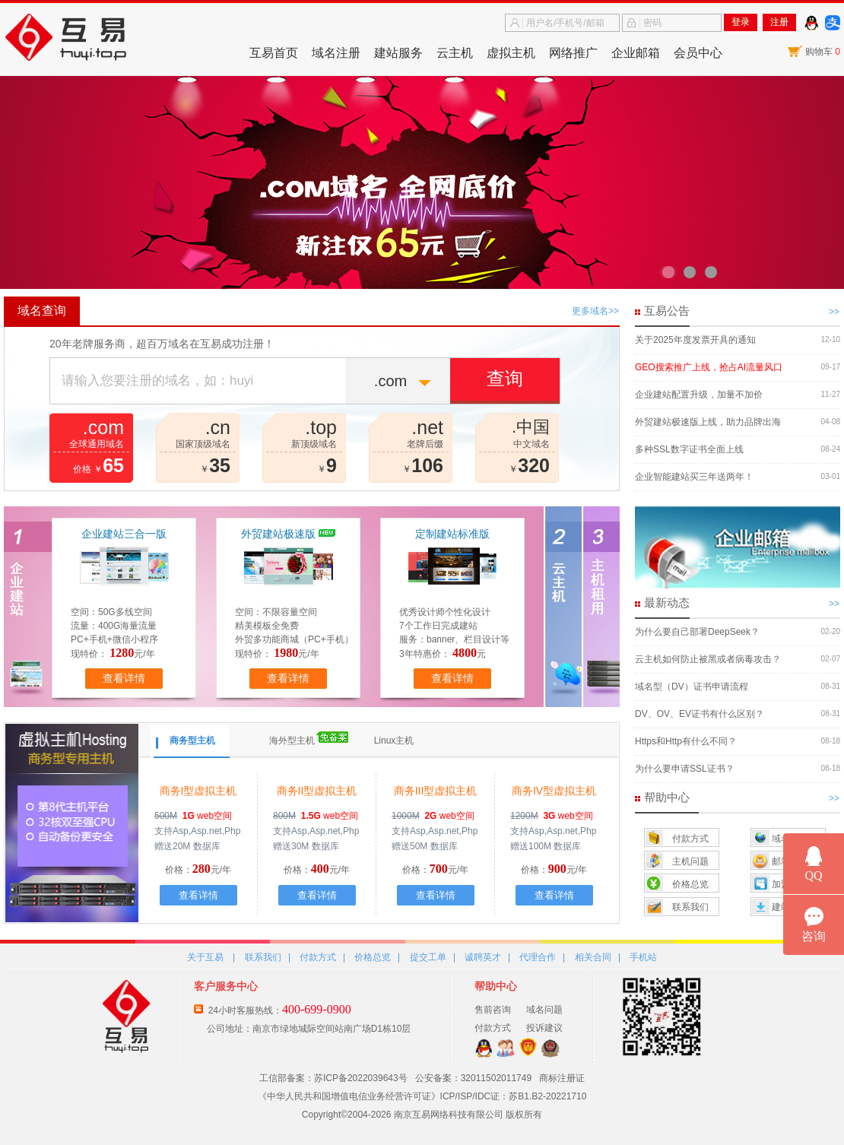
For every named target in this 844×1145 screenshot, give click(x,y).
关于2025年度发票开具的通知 (695, 340)
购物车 (822, 51)
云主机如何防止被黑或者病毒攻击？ (708, 659)
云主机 (454, 52)
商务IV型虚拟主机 (554, 791)
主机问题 (688, 861)
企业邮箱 (635, 52)
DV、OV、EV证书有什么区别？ (699, 714)
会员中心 (698, 52)
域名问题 (544, 1009)
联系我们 (688, 907)
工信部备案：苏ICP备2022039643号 (333, 1078)
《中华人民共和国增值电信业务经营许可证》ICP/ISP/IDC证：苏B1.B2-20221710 (422, 1096)
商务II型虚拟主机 (317, 791)
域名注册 (336, 52)
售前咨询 (492, 1009)
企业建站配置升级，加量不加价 (699, 394)
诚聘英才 (483, 957)
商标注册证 (562, 1078)
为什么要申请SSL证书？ (685, 768)
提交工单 (428, 957)
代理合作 (537, 957)
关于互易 (205, 957)
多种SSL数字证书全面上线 (689, 449)
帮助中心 (495, 986)
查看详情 (124, 678)
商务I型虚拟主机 (198, 791)
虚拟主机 (511, 52)
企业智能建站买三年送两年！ (694, 476)
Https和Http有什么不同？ (686, 741)
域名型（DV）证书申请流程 (691, 686)
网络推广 (573, 52)
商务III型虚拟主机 (436, 791)
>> (834, 311)
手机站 (643, 957)
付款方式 (688, 838)
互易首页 (273, 52)
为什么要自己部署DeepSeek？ (697, 631)
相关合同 (593, 957)
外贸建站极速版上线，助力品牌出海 (708, 422)
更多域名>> (595, 311)
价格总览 (688, 884)
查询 (505, 378)
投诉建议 (544, 1028)
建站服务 (398, 52)
